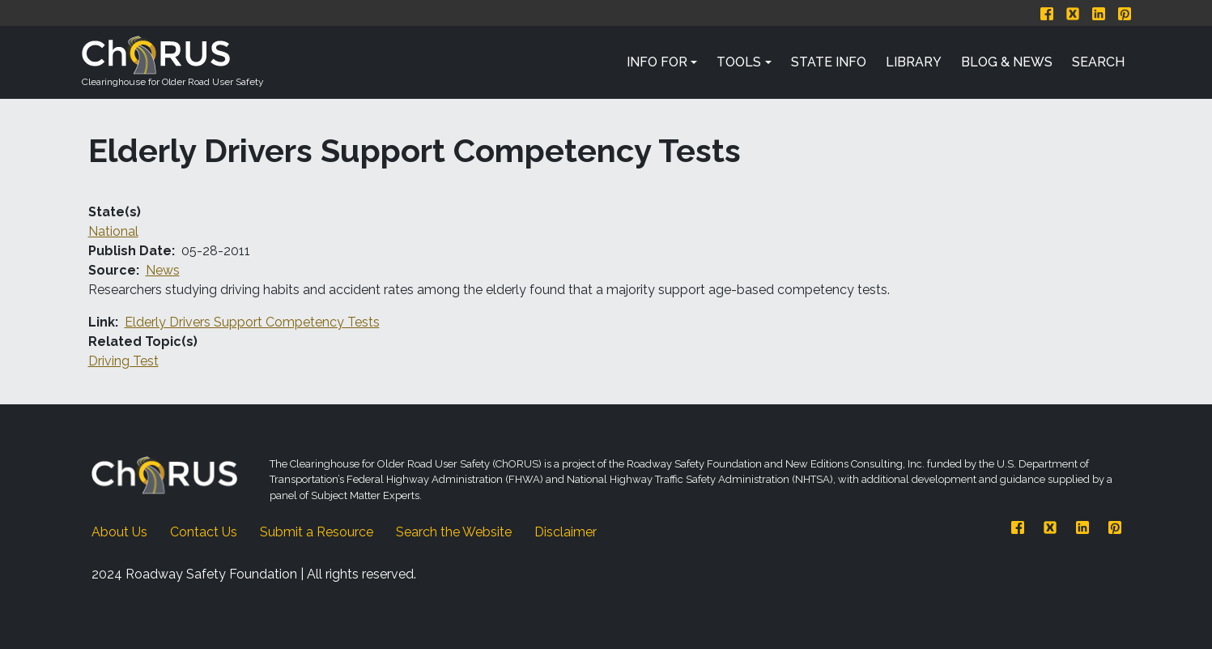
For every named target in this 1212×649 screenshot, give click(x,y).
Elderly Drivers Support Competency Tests (252, 322)
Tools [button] (739, 62)
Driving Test (123, 361)
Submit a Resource (316, 532)
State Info (828, 62)
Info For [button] (657, 62)
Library (914, 62)
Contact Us (203, 532)
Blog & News (1007, 62)
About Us (119, 532)
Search (1098, 62)
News (163, 270)
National (113, 231)
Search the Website (454, 532)
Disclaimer (565, 532)
